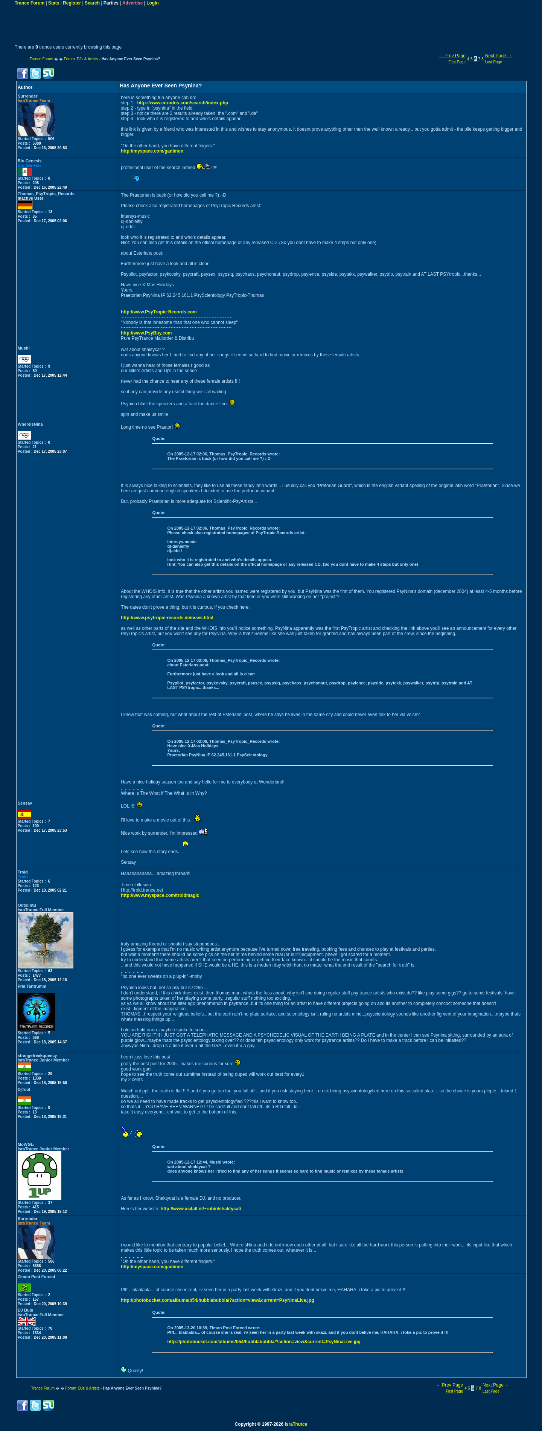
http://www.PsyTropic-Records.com (159, 312)
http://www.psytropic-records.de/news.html (167, 617)
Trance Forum (29, 3)
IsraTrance (296, 1424)
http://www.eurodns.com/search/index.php (182, 102)
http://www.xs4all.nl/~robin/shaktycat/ (201, 1208)
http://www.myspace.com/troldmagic (160, 895)
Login (152, 3)
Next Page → (498, 55)
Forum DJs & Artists (81, 59)
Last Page (493, 62)
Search (92, 3)
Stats (53, 3)
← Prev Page (452, 55)
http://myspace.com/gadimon (152, 151)
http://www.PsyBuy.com (146, 333)
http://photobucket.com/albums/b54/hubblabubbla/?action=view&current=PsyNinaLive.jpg (217, 1300)
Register (72, 3)
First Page (457, 62)
